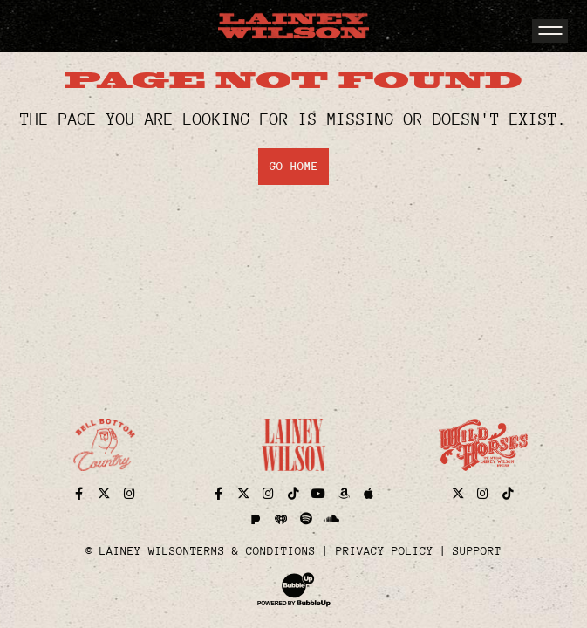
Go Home (294, 166)
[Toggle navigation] (550, 31)
